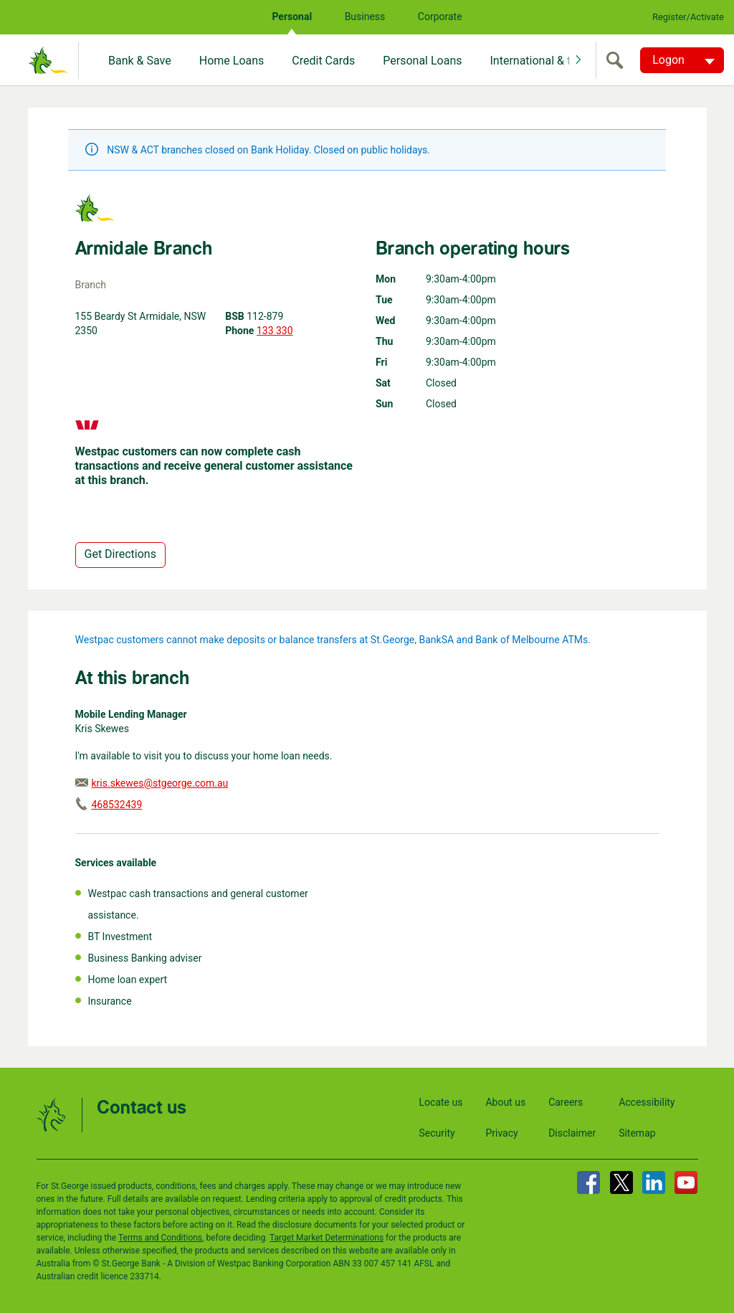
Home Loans (231, 60)
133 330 (275, 330)
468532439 (117, 804)
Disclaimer (572, 1133)
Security (437, 1133)
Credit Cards (323, 60)
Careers (565, 1102)
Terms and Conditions (160, 1238)
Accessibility (647, 1102)
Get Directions (120, 554)
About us (505, 1102)
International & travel (542, 60)
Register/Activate (688, 16)
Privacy (501, 1133)
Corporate (440, 16)
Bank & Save (139, 60)
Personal (292, 16)
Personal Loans (422, 60)
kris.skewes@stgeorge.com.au (160, 783)
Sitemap (637, 1133)
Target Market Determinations (326, 1238)
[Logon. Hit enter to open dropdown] (682, 60)
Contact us (141, 1108)
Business (365, 16)
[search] (618, 60)
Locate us (441, 1102)
